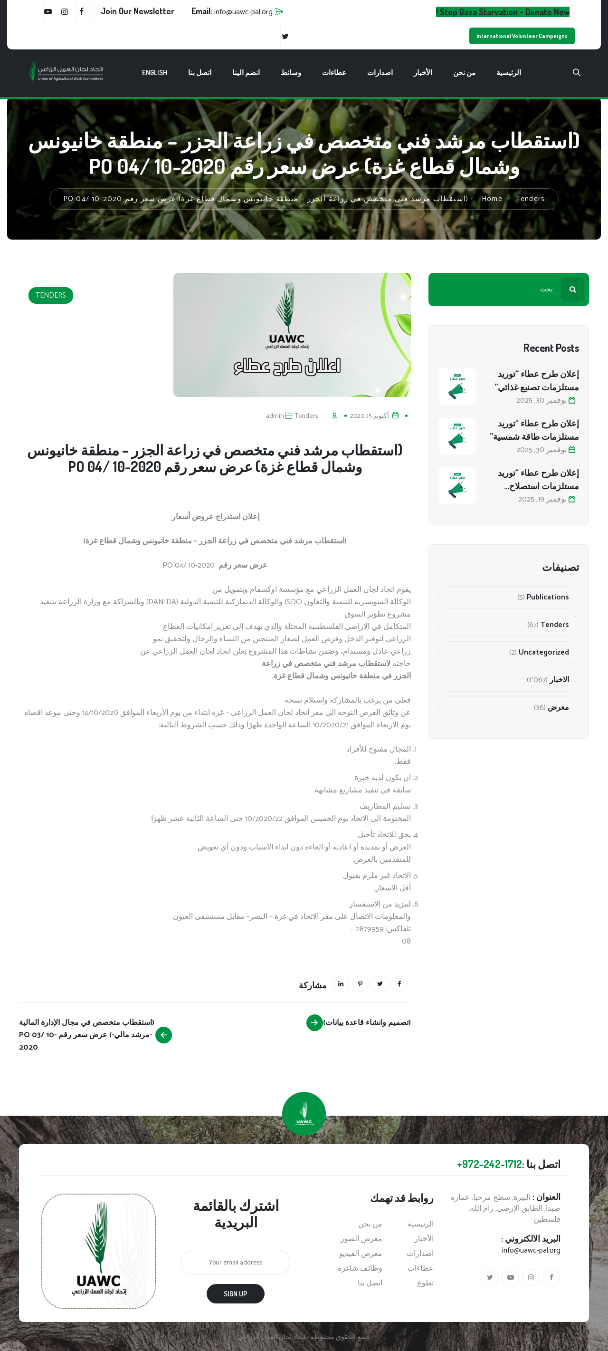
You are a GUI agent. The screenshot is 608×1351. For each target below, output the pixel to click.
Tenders (51, 295)
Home (492, 199)
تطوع (425, 1283)
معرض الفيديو (360, 1254)
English (154, 72)
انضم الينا (246, 72)
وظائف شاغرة (360, 1269)
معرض (558, 708)
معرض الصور (361, 1239)
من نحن (464, 72)
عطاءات (334, 72)
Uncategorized (544, 653)
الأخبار (423, 72)
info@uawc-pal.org (531, 1250)
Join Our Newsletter (137, 11)
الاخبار (559, 680)
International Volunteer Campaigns (522, 35)
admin (275, 416)
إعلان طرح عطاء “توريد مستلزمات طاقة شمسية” (534, 430)
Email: (232, 11)
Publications (548, 597)
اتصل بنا (199, 72)
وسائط (291, 72)
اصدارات (380, 72)
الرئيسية (508, 72)
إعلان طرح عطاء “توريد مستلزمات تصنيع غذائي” (536, 380)
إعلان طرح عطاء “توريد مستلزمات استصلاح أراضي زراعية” (538, 479)
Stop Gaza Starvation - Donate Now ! (503, 12)
